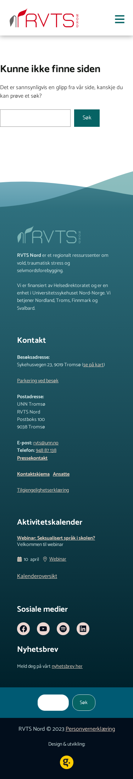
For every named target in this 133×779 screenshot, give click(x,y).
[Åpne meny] (119, 20)
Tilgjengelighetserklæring (43, 490)
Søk (87, 118)
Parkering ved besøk (38, 381)
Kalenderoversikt (37, 576)
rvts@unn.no (46, 443)
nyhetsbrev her (67, 666)
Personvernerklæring (90, 729)
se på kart (93, 365)
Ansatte (61, 474)
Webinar (57, 559)
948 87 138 (46, 450)
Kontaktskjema (33, 474)
